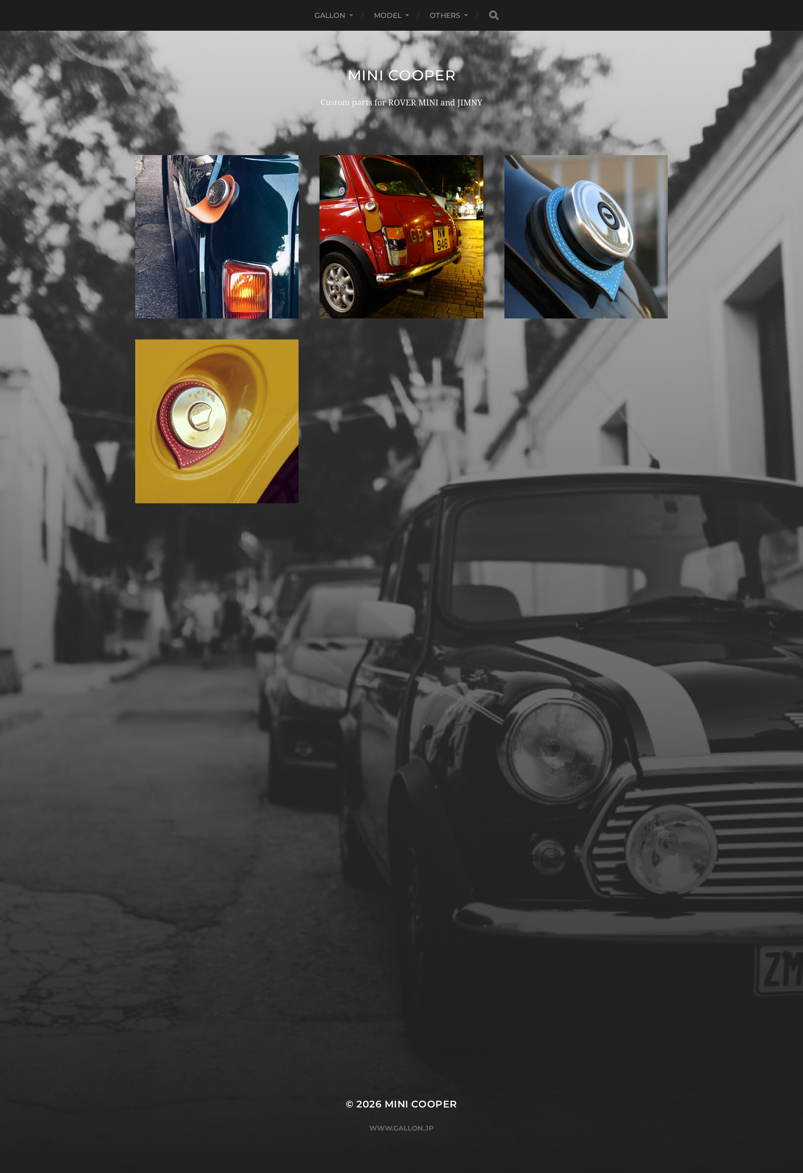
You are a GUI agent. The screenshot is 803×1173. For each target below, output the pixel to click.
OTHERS (445, 15)
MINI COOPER (402, 75)
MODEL (388, 15)
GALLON (330, 15)
